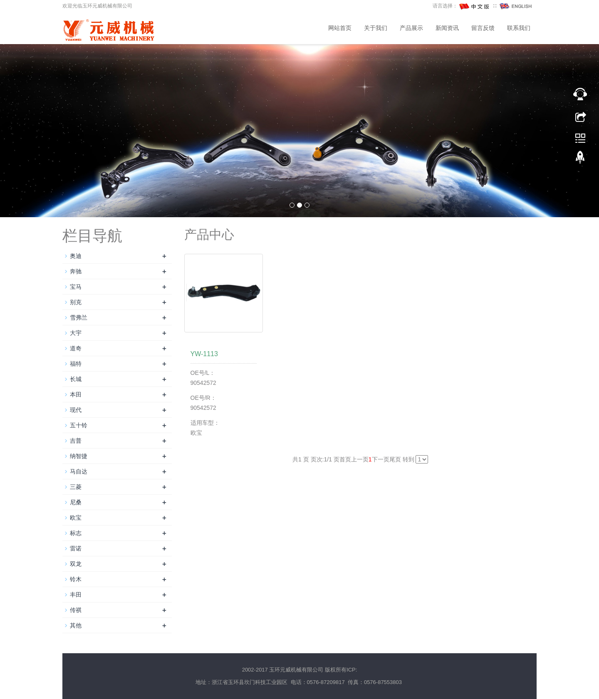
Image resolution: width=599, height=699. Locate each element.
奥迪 (76, 256)
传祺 (76, 610)
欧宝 (76, 517)
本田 (76, 394)
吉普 (76, 440)
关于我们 (375, 28)
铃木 (76, 579)
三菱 (76, 486)
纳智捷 (78, 456)
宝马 (76, 286)
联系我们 (518, 28)
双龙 (76, 563)
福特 (76, 363)
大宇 (76, 333)
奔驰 (76, 271)
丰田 (76, 594)
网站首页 (339, 28)
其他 (76, 625)
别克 (76, 302)
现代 (76, 410)
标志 (76, 533)
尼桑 (76, 502)
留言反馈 (483, 28)
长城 (76, 379)
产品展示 (411, 28)
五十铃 (78, 425)
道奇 (76, 348)
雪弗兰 (78, 317)
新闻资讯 (447, 28)
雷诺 (76, 548)
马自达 (78, 471)
